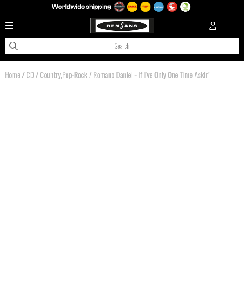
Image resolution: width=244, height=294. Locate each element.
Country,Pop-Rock (63, 74)
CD (30, 74)
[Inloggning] (213, 26)
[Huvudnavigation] (9, 26)
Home (12, 74)
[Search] (122, 46)
